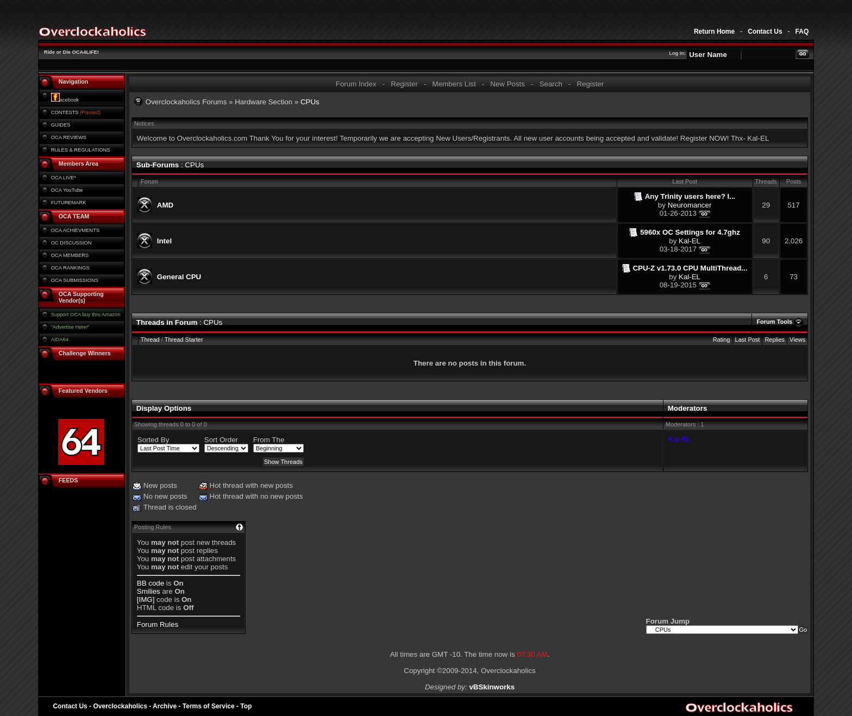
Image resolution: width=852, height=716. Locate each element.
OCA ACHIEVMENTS (75, 230)
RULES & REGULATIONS (80, 150)
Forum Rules (157, 624)
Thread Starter (184, 339)
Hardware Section (263, 102)
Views (797, 339)
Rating (721, 339)
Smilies (148, 591)
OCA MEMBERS (70, 255)
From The (269, 440)
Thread (150, 339)
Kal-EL (689, 241)
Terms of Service (209, 706)
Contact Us (765, 31)
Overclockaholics (120, 706)
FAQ (802, 31)
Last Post (747, 339)
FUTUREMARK (68, 202)
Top (246, 706)
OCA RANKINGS (70, 268)
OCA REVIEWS (68, 137)
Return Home (714, 31)
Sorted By (153, 440)
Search (551, 84)
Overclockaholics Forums (186, 102)
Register (404, 84)
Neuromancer (690, 205)
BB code (150, 583)
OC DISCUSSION (71, 243)
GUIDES (61, 125)
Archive (165, 706)
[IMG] (146, 599)
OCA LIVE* (63, 177)
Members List (454, 84)
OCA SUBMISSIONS (74, 280)
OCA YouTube (67, 190)
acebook (65, 100)
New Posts (507, 84)
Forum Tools (774, 321)
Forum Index (356, 84)
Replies (775, 339)
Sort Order (221, 440)
